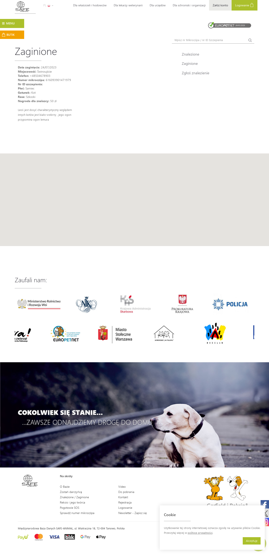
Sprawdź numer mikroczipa (77, 513)
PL (48, 5)
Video (122, 487)
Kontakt (123, 497)
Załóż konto (220, 5)
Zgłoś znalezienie (195, 73)
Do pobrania (126, 492)
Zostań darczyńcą (71, 492)
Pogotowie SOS (69, 508)
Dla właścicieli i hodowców (90, 5)
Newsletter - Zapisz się (132, 513)
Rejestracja (125, 502)
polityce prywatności (200, 532)
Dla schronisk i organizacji (189, 5)
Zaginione (190, 63)
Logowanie (244, 5)
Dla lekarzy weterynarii (128, 5)
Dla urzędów (158, 5)
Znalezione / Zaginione (74, 497)
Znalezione (190, 54)
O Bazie (65, 487)
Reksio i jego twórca (72, 502)
